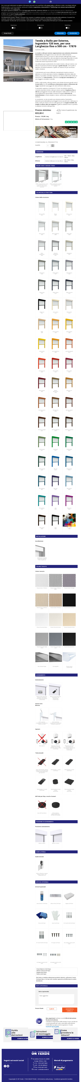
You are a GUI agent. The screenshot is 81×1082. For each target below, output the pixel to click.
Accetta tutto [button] (73, 33)
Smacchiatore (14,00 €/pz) (55, 969)
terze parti (27, 10)
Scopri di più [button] (7, 33)
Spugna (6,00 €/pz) (55, 972)
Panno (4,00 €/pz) (55, 974)
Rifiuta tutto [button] (60, 33)
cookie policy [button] (16, 9)
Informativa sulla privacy (45, 1079)
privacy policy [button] (50, 5)
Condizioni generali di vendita (63, 1079)
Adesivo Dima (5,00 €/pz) (55, 971)
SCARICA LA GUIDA (23, 1038)
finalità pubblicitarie (20, 14)
